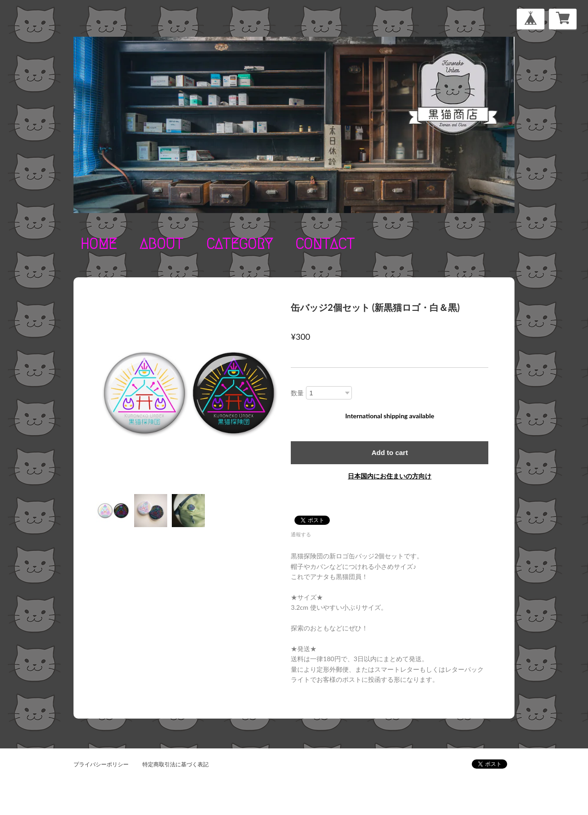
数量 (297, 393)
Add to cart (390, 452)
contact (324, 244)
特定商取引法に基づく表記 (175, 764)
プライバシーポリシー (101, 764)
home (98, 244)
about (161, 244)
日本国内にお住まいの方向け (389, 476)
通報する (301, 534)
